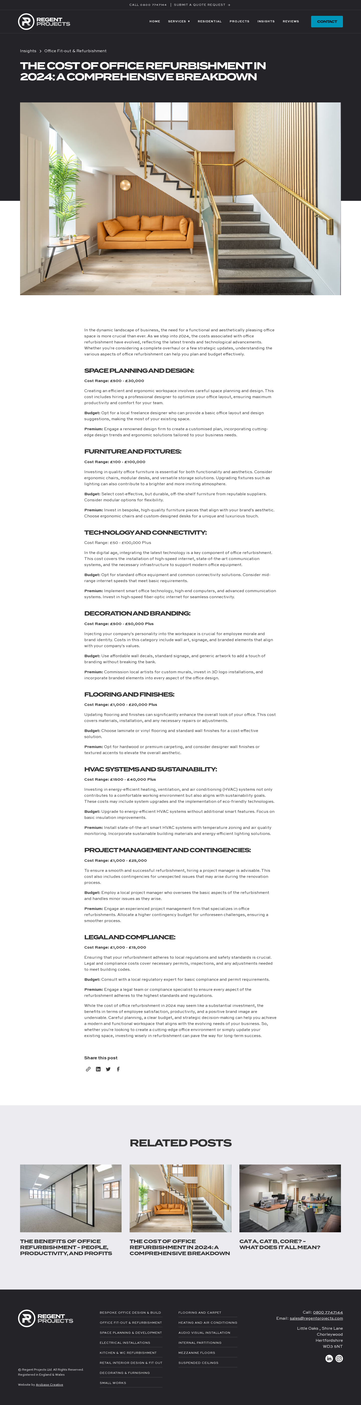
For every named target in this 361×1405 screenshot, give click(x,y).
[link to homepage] (44, 21)
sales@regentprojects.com (316, 1319)
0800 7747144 (328, 1313)
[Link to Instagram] (339, 1358)
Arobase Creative (49, 1384)
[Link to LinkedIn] (329, 1358)
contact (327, 22)
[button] (179, 21)
